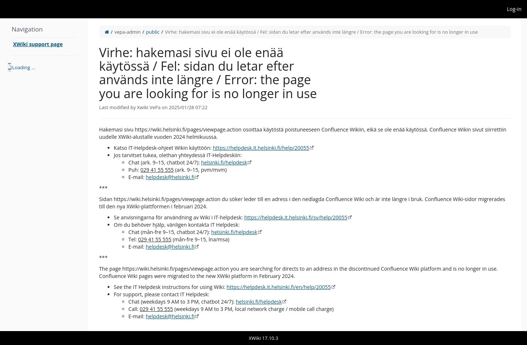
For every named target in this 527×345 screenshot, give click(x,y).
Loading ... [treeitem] (23, 67)
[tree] (44, 67)
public (153, 32)
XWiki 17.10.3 (263, 338)
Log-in (514, 8)
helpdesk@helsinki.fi (170, 177)
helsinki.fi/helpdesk (224, 162)
